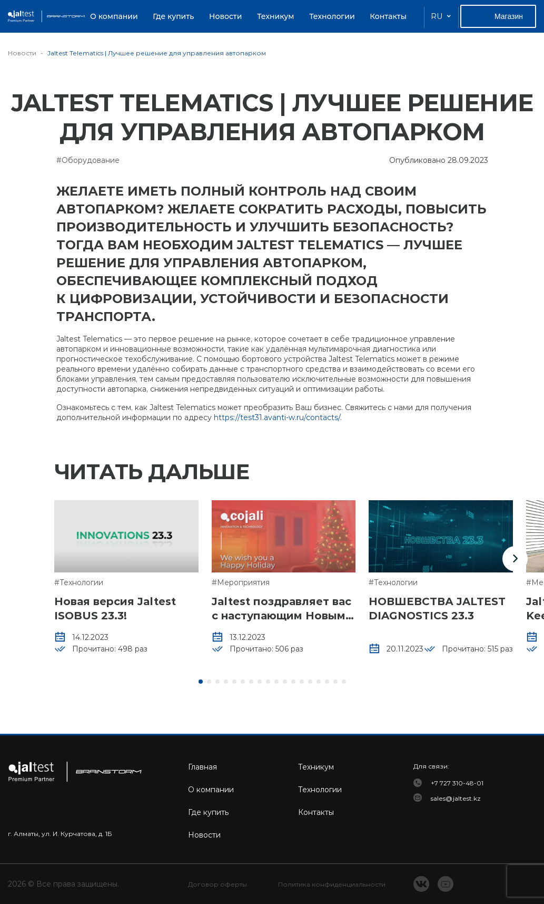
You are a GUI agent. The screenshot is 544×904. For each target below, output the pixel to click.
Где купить (173, 16)
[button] (515, 558)
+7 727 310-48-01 (457, 783)
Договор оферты (217, 884)
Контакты (388, 16)
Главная (202, 767)
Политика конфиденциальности (331, 884)
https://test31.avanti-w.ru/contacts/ (277, 417)
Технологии (332, 16)
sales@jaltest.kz (456, 798)
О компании (114, 16)
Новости (225, 16)
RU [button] (436, 16)
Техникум (275, 16)
